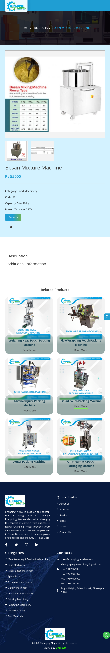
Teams (63, 526)
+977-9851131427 (70, 583)
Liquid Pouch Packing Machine (80, 401)
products (40, 28)
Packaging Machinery (19, 604)
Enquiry (13, 217)
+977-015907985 (70, 569)
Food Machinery (27, 191)
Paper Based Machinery (20, 570)
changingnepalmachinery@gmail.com (81, 564)
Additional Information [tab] (26, 263)
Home (24, 28)
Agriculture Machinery (20, 582)
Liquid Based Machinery (20, 593)
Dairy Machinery (16, 610)
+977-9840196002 (70, 578)
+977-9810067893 (70, 573)
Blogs (62, 520)
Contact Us (65, 532)
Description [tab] (17, 255)
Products (64, 509)
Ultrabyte (61, 647)
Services (63, 515)
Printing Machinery (18, 599)
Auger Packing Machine (29, 461)
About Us (64, 503)
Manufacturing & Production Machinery (29, 559)
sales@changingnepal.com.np (77, 559)
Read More (29, 350)
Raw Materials (15, 616)
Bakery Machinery (17, 587)
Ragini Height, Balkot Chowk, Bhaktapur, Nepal (83, 590)
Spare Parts (14, 576)
